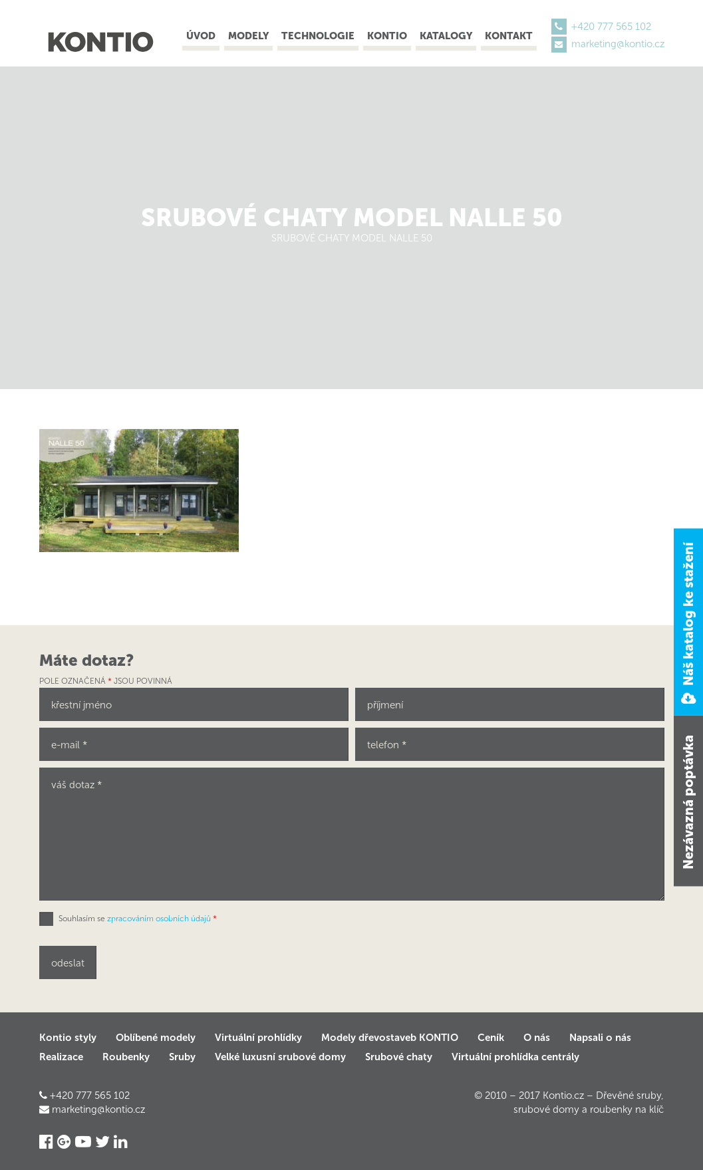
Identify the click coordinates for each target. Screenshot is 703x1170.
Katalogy (446, 36)
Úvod (200, 36)
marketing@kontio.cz (617, 44)
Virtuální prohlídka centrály (515, 1057)
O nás (536, 1038)
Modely (248, 36)
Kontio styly (67, 1038)
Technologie (317, 36)
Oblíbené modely (156, 1038)
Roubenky (126, 1057)
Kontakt (509, 36)
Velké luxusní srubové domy (280, 1057)
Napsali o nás (600, 1038)
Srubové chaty (398, 1057)
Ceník (491, 1038)
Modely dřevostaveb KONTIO (389, 1038)
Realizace (61, 1057)
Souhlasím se (138, 918)
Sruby (182, 1057)
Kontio (387, 36)
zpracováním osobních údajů (159, 918)
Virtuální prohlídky (258, 1038)
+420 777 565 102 (611, 27)
